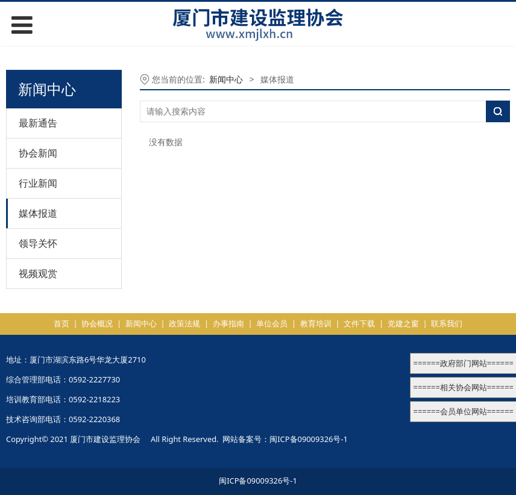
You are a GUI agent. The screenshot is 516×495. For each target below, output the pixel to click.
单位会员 (272, 323)
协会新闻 (38, 153)
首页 (61, 323)
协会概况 (97, 323)
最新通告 (38, 122)
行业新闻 (38, 183)
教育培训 (316, 323)
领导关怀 (38, 243)
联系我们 (446, 323)
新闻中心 (226, 79)
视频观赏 (38, 273)
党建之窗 (403, 323)
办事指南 (228, 323)
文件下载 (359, 323)
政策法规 (184, 323)
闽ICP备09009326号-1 (308, 439)
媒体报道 (38, 213)
